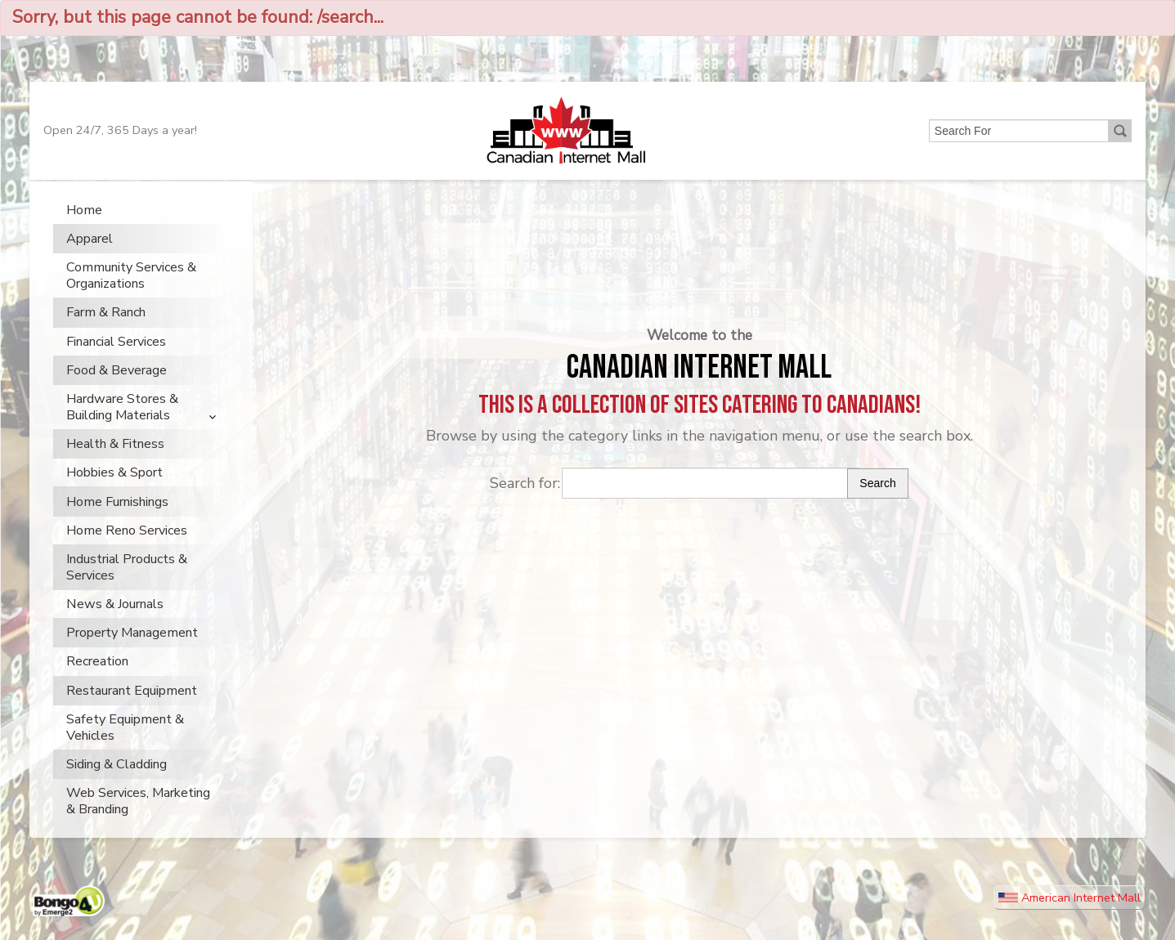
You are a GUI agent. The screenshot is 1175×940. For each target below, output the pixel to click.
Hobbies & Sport (114, 490)
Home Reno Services (126, 548)
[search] (1017, 146)
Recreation (97, 680)
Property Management (132, 651)
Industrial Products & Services (126, 585)
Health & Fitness (115, 462)
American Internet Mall (1069, 915)
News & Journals (115, 622)
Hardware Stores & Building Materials (122, 425)
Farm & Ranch (106, 330)
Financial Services (116, 360)
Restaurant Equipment (131, 709)
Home (84, 228)
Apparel (89, 257)
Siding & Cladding (116, 782)
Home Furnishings (117, 520)
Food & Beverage (116, 388)
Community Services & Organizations (131, 293)
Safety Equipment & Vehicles (125, 745)
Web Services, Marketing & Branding (138, 819)
